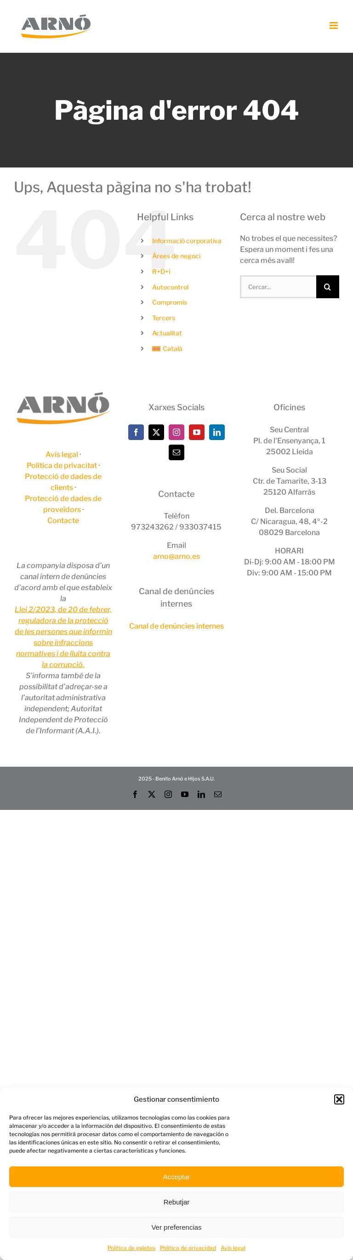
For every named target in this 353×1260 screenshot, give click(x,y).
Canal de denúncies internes (176, 626)
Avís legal (233, 1247)
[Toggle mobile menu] (334, 25)
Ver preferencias (176, 1227)
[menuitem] (189, 348)
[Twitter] (156, 432)
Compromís (169, 302)
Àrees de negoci (176, 256)
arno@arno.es (176, 556)
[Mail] (176, 452)
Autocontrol (170, 287)
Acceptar (176, 1177)
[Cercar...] (278, 286)
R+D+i (161, 271)
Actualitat (167, 333)
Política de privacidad (188, 1247)
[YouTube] (197, 432)
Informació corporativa (187, 241)
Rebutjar (177, 1202)
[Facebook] (136, 432)
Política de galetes (131, 1247)
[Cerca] (327, 286)
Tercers (163, 318)
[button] (339, 1099)
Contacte (63, 520)
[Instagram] (176, 432)
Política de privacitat (62, 465)
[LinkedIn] (217, 432)
